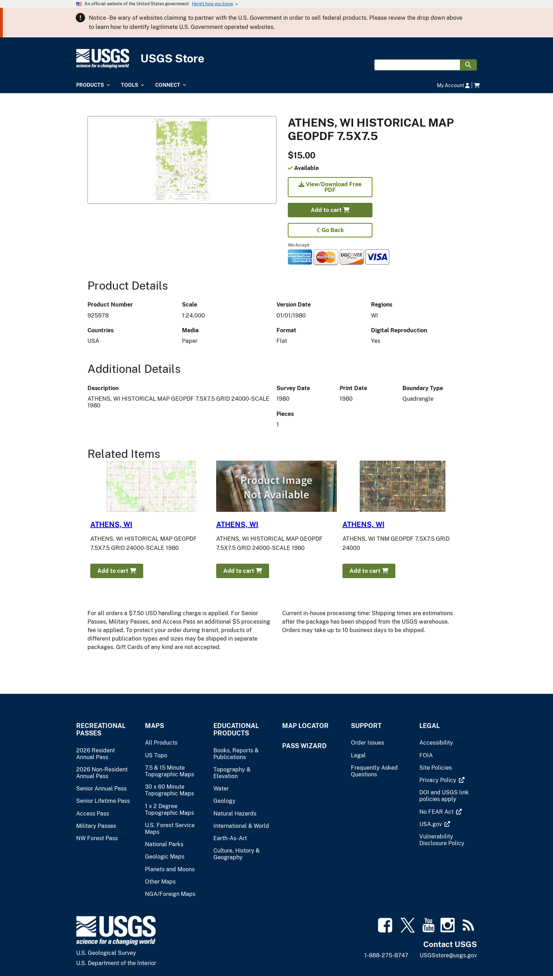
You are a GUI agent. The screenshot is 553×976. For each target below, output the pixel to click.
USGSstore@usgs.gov (448, 955)
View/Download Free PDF (330, 187)
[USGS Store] (276, 59)
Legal (429, 725)
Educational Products (236, 729)
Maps (154, 725)
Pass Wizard (304, 746)
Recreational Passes (101, 729)
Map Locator (305, 725)
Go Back (330, 230)
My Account (453, 85)
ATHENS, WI (111, 524)
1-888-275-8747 (386, 955)
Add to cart (330, 210)
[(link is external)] (438, 780)
